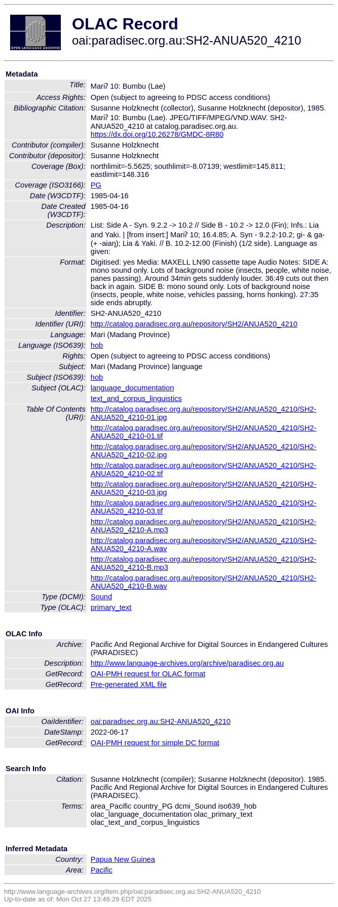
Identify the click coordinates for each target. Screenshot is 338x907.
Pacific (101, 870)
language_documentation (132, 388)
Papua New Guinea (123, 859)
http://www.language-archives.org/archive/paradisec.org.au (187, 663)
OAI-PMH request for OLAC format (148, 674)
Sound (101, 597)
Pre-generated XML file (129, 684)
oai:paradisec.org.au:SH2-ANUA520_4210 (161, 721)
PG (96, 185)
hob (97, 345)
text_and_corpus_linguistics (136, 398)
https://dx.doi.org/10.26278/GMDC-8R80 (157, 134)
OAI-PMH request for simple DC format (155, 743)
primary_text (111, 607)
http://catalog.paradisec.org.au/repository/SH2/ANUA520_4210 (194, 324)
